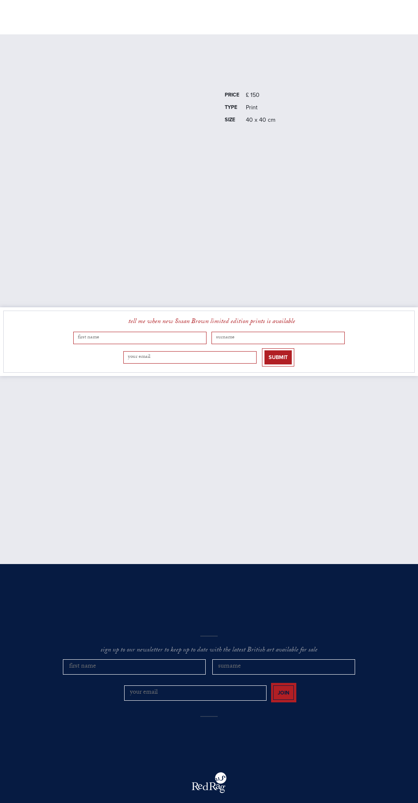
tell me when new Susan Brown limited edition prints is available (211, 327)
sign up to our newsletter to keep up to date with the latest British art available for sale (209, 640)
